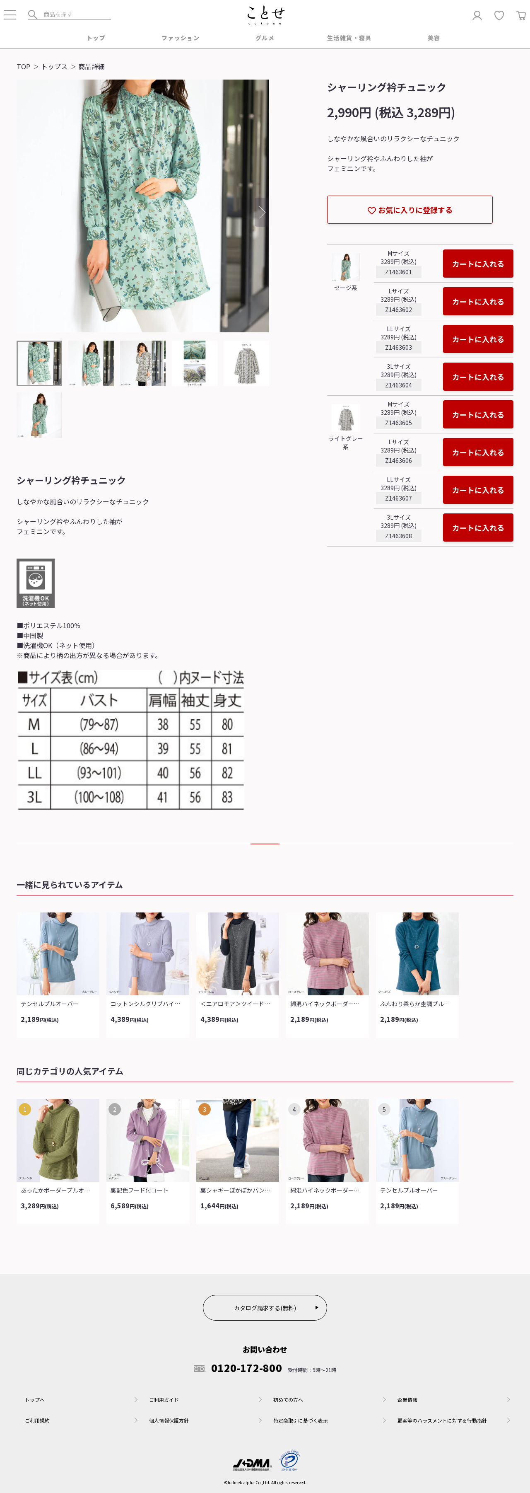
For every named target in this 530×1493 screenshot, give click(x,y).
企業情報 (407, 1399)
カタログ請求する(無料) (265, 1308)
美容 (434, 38)
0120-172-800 (238, 1368)
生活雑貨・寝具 (349, 38)
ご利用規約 (37, 1420)
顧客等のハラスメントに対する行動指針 (442, 1420)
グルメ (265, 38)
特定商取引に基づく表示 (300, 1420)
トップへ (35, 1399)
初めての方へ (288, 1399)
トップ (96, 38)
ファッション (180, 38)
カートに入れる (478, 263)
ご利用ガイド (164, 1399)
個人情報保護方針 (169, 1420)
